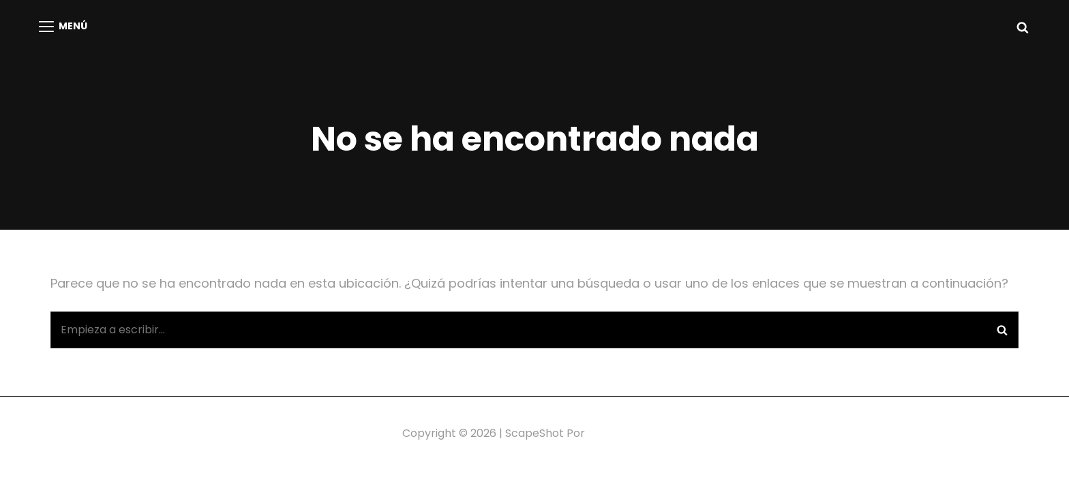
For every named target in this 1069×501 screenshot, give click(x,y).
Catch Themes (627, 433)
